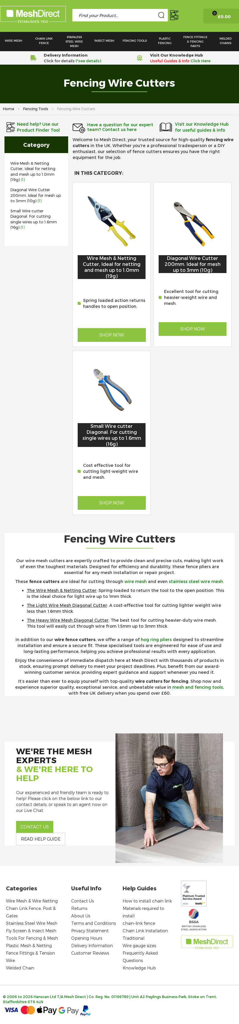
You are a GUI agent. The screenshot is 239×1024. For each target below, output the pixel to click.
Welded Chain (20, 967)
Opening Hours (86, 938)
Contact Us (82, 900)
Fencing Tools (36, 109)
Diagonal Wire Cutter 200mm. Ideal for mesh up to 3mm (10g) (35, 195)
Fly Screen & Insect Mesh (31, 930)
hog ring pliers (156, 639)
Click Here (200, 60)
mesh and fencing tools (197, 687)
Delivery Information (92, 945)
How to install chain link (147, 900)
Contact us (35, 826)
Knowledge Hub (139, 967)
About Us (80, 915)
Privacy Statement (90, 930)
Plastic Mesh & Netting (29, 945)
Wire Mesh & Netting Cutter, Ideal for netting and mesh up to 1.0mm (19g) (111, 267)
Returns (79, 908)
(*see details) (88, 60)
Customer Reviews (90, 953)
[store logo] (33, 15)
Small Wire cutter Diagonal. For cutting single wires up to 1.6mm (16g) (111, 435)
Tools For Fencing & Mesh (32, 938)
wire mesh (135, 581)
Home (9, 109)
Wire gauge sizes (139, 945)
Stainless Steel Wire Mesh (31, 923)
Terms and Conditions (93, 923)
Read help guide (40, 838)
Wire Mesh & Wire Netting (32, 900)
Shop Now (111, 334)
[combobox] (120, 15)
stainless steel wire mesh (196, 581)
